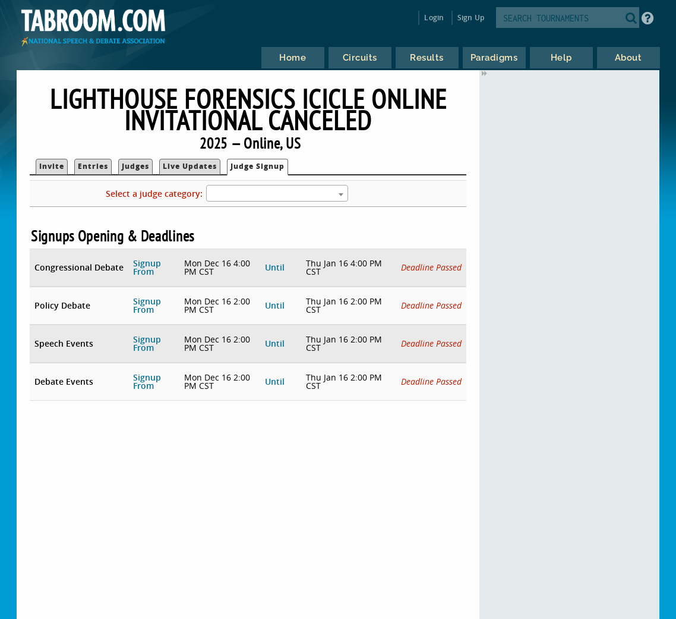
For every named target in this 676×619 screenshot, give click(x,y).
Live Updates (190, 166)
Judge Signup (257, 166)
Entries (93, 166)
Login (434, 17)
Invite (51, 166)
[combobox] (277, 193)
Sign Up (470, 17)
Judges (135, 166)
